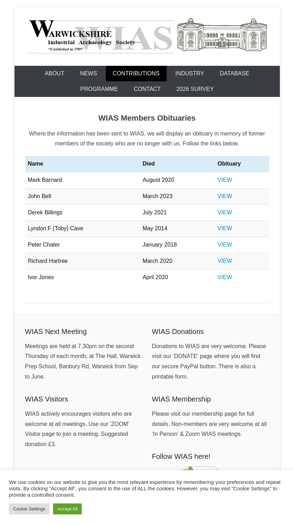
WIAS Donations (178, 331)
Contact (147, 89)
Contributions (136, 73)
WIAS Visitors (46, 399)
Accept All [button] (67, 509)
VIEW (225, 180)
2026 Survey (195, 89)
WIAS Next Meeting (56, 331)
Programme (99, 89)
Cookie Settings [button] (29, 509)
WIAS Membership (181, 399)
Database (234, 73)
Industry (189, 73)
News (88, 73)
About (54, 73)
